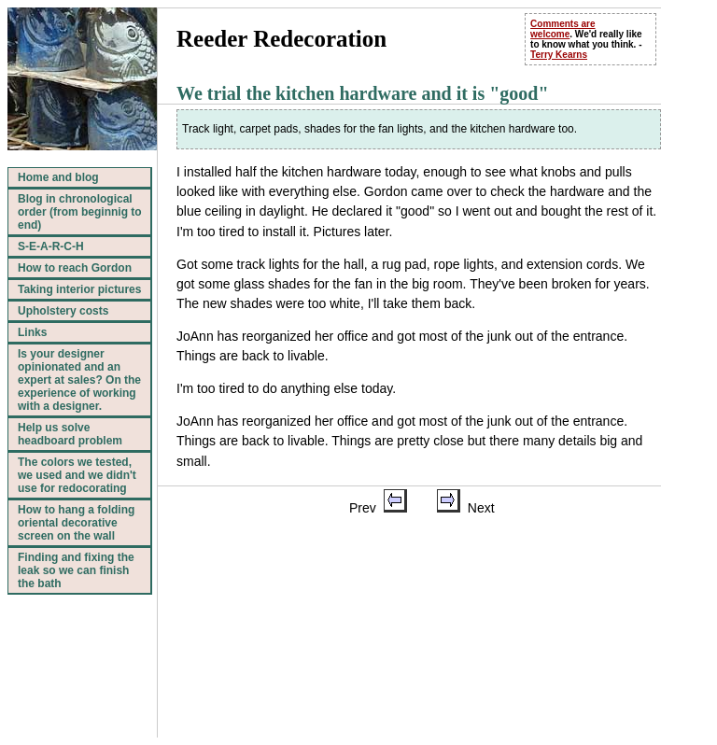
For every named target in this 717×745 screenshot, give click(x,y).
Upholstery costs (63, 310)
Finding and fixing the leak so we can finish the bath (76, 570)
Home (425, 703)
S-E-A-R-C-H (51, 246)
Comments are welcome (562, 29)
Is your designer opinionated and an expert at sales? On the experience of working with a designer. (79, 380)
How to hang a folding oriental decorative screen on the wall (76, 522)
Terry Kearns (558, 54)
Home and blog (58, 177)
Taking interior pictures (79, 289)
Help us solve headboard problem (70, 434)
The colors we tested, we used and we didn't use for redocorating (77, 475)
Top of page (357, 703)
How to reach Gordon (75, 267)
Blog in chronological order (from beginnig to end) (80, 212)
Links (32, 332)
